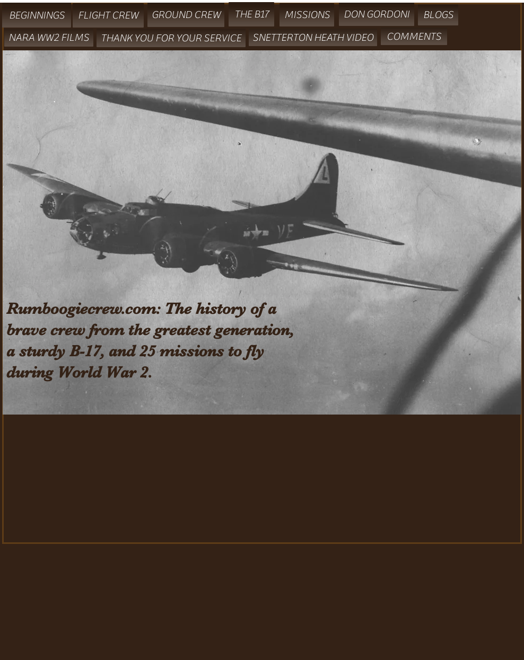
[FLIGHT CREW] (108, 15)
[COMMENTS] (414, 36)
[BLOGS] (438, 14)
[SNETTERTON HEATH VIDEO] (313, 37)
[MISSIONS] (307, 15)
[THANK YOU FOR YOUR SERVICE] (171, 38)
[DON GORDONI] (376, 14)
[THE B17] (251, 14)
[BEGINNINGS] (36, 15)
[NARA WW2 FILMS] (48, 38)
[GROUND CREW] (185, 15)
